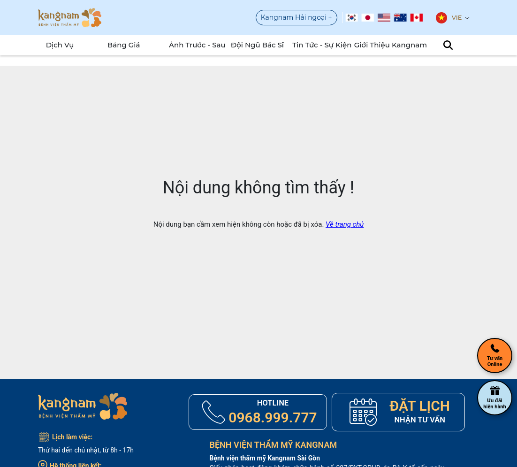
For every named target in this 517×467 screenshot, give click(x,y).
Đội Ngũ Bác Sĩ (254, 44)
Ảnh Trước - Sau (194, 44)
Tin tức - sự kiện (318, 44)
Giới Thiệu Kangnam (379, 44)
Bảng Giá (120, 44)
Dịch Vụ (57, 44)
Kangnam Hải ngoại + (296, 17)
